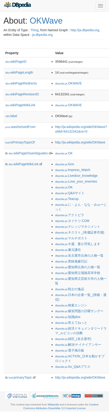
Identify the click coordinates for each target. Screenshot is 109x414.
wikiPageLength (19, 72)
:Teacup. (67, 199)
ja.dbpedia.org (42, 35)
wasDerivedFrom (20, 127)
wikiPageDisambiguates (28, 153)
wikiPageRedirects (21, 83)
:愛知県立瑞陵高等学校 (77, 273)
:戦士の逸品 (69, 289)
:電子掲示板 (69, 350)
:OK (64, 153)
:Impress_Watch (72, 170)
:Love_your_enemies (76, 181)
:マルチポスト (71, 238)
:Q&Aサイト (70, 193)
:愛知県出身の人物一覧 (77, 267)
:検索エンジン (71, 305)
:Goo (64, 164)
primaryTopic (20, 377)
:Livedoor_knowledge (76, 175)
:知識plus (67, 317)
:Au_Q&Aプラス (72, 366)
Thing (34, 30)
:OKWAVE (68, 83)
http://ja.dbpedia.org (85, 30)
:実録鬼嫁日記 (71, 261)
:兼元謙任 (68, 250)
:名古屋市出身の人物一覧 (79, 255)
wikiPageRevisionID (22, 94)
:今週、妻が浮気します (77, 244)
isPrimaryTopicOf (20, 142)
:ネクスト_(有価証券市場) (79, 232)
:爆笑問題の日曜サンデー (79, 311)
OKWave (46, 20)
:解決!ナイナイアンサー (78, 344)
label (11, 116)
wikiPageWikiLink (20, 105)
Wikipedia (53, 404)
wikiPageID (16, 61)
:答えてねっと (71, 322)
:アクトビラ (69, 215)
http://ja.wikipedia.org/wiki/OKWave (80, 142)
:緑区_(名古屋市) (73, 339)
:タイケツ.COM (72, 221)
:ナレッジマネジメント (77, 226)
